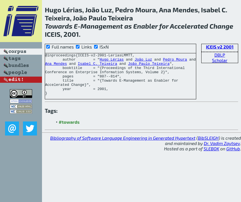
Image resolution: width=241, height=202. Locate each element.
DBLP (219, 55)
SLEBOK (211, 157)
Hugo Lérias (112, 60)
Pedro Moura (175, 60)
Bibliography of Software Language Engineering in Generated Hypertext (122, 146)
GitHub (233, 157)
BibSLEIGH (208, 146)
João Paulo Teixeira (148, 65)
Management (101, 26)
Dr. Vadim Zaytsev (222, 151)
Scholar (219, 60)
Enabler (145, 26)
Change (221, 26)
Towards (58, 26)
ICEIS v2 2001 (220, 46)
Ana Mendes (56, 65)
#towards (69, 130)
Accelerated (189, 26)
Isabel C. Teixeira (97, 65)
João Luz (143, 60)
